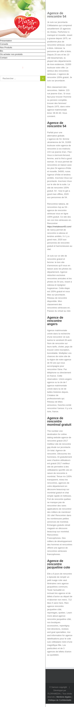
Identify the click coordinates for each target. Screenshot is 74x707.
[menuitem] (23, 41)
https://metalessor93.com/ (59, 226)
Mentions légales (63, 697)
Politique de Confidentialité (59, 700)
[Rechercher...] (20, 78)
